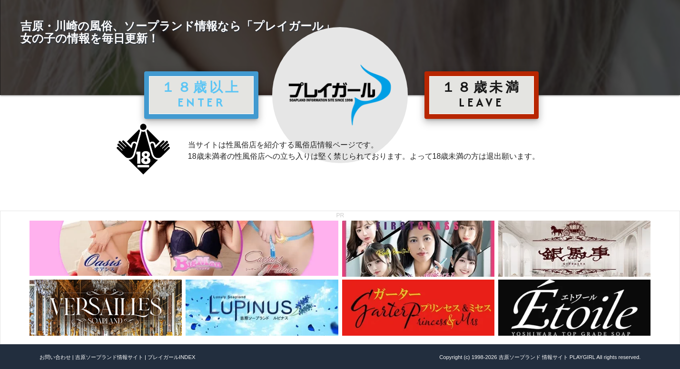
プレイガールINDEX (171, 357)
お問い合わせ (55, 357)
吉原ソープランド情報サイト (109, 357)
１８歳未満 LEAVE (482, 94)
